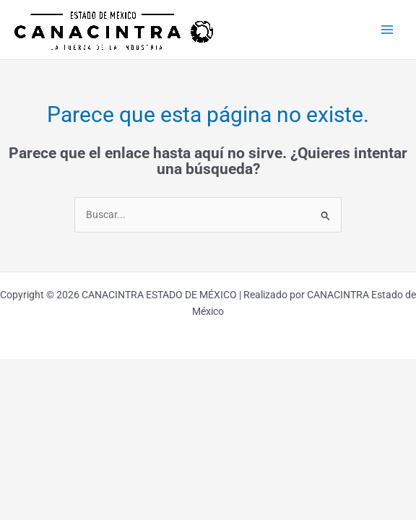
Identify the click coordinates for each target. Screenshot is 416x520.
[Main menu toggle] (387, 30)
